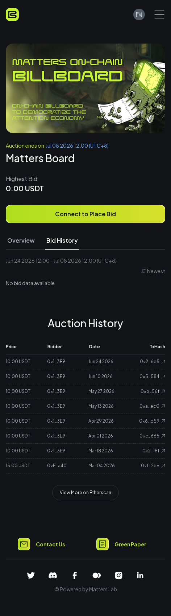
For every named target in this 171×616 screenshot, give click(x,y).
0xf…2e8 (153, 465)
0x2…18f (153, 450)
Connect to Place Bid (85, 214)
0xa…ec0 (152, 406)
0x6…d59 (152, 421)
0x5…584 (152, 376)
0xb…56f (153, 391)
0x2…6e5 (152, 361)
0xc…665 (152, 436)
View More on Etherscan (85, 492)
